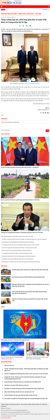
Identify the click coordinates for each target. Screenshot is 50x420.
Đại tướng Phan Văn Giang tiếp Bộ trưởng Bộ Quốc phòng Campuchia (18, 242)
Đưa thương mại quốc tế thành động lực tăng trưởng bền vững (28, 277)
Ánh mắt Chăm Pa (9, 365)
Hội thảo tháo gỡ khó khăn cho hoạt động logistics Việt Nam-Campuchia (18, 256)
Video (3, 307)
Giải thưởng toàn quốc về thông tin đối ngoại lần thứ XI (15, 340)
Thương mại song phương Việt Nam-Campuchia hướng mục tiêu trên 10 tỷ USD (22, 232)
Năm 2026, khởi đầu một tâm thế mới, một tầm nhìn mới (19, 392)
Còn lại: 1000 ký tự (5, 130)
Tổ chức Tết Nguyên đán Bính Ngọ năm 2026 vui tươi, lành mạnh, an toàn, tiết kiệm (26, 373)
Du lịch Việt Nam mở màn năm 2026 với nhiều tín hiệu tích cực (20, 395)
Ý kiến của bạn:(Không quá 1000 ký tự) (10, 122)
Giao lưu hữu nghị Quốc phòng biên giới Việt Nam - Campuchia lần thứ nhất (19, 247)
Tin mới (3, 9)
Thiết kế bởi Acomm (5, 418)
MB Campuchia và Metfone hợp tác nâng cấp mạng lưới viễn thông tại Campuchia (21, 261)
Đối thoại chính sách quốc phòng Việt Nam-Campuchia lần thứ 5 (17, 250)
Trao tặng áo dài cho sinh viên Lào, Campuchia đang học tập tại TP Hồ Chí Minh (20, 245)
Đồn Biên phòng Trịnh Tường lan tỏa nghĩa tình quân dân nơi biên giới (30, 269)
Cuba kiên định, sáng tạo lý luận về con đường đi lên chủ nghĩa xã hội (22, 382)
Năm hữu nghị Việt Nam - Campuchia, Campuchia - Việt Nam (21, 13)
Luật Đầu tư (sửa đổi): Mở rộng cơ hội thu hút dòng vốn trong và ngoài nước (24, 388)
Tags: (2, 115)
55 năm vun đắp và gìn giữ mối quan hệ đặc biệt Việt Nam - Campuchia (20, 167)
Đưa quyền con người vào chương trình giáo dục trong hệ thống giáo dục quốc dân (25, 398)
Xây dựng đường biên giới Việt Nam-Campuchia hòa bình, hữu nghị (17, 236)
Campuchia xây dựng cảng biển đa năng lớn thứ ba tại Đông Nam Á (17, 259)
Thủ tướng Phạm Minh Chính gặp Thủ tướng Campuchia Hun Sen (17, 253)
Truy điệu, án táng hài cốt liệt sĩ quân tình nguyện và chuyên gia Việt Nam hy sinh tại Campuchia (24, 239)
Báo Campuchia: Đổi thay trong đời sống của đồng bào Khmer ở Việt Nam (20, 200)
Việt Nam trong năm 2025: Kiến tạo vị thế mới (16, 385)
